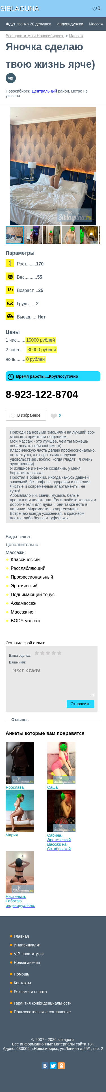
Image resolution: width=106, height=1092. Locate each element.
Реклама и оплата (30, 991)
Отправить (83, 704)
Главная (21, 936)
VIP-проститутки (29, 954)
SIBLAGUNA (19, 8)
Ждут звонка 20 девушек (28, 24)
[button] (95, 112)
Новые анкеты (27, 962)
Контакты (22, 983)
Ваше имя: (44, 662)
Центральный (44, 91)
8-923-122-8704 (42, 394)
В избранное (28, 415)
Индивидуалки (70, 24)
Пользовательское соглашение (42, 1012)
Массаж (96, 24)
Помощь (21, 974)
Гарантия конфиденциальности (43, 1003)
